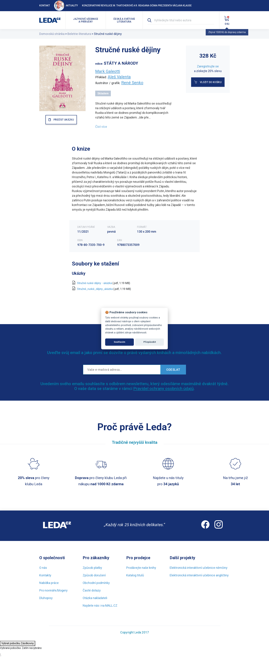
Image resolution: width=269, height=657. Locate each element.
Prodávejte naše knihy (141, 567)
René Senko (132, 82)
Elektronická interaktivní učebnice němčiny (198, 567)
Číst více (101, 126)
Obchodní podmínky (96, 583)
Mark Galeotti (107, 71)
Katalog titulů (135, 575)
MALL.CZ (111, 605)
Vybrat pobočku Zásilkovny (17, 643)
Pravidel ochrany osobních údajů (163, 388)
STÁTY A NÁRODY (121, 63)
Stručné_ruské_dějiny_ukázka (95, 289)
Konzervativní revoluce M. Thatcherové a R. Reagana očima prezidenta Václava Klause (137, 5)
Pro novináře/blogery (53, 590)
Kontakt (44, 5)
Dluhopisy (46, 598)
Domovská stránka (52, 34)
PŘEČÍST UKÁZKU (64, 119)
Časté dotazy (92, 590)
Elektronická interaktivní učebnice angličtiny (199, 575)
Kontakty (45, 575)
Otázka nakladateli (95, 598)
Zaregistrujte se (208, 66)
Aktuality (66, 5)
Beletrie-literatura (79, 34)
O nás (43, 567)
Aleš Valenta (119, 76)
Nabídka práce (49, 583)
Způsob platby (92, 567)
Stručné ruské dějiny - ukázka (94, 283)
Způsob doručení (94, 575)
